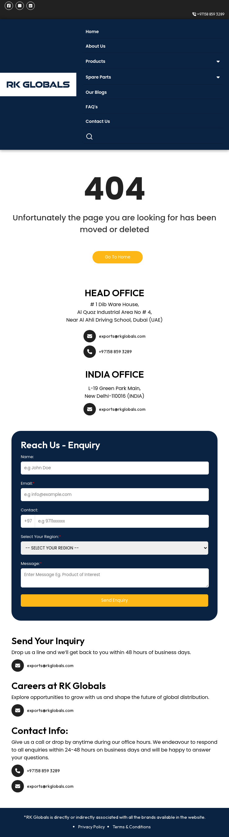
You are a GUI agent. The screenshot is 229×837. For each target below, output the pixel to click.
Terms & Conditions (132, 827)
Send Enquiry (114, 600)
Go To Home (117, 257)
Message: (31, 563)
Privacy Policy (91, 827)
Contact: (29, 510)
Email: (27, 483)
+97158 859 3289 (208, 14)
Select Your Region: (41, 537)
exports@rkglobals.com (122, 336)
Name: (27, 457)
